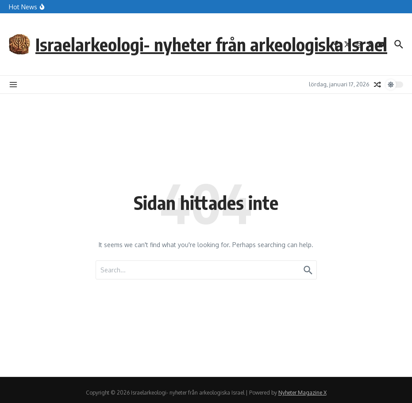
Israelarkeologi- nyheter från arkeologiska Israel (211, 44)
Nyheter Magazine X (302, 392)
